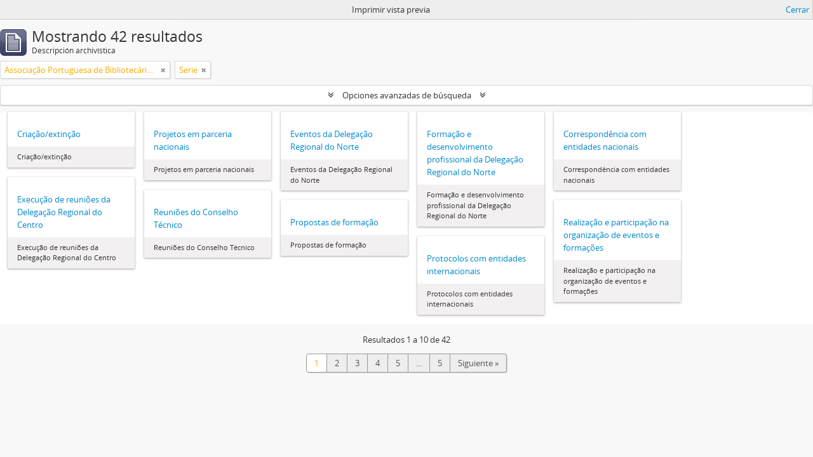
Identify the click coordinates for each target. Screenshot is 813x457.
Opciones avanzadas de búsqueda (406, 95)
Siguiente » (478, 363)
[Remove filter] (163, 69)
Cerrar (797, 9)
